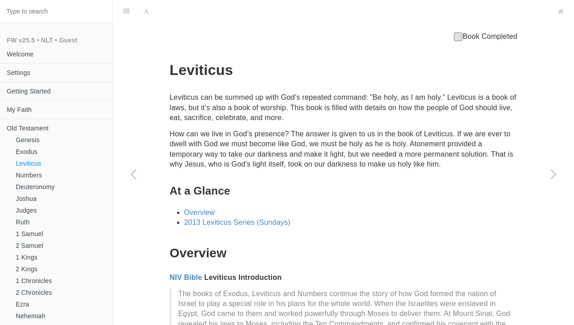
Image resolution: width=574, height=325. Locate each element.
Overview (199, 190)
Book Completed (485, 14)
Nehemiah (30, 316)
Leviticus (28, 163)
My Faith (19, 109)
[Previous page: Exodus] (133, 174)
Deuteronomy (35, 186)
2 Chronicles (34, 292)
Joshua (26, 198)
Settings (18, 72)
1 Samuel (29, 233)
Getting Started (29, 91)
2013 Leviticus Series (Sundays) (237, 200)
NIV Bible (186, 255)
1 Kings (26, 257)
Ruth (22, 222)
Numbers (29, 175)
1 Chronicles (34, 280)
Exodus (26, 151)
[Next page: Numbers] (553, 174)
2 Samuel (29, 245)
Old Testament (28, 128)
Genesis (28, 140)
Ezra (22, 304)
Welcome (20, 54)
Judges (26, 210)
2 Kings (26, 269)
